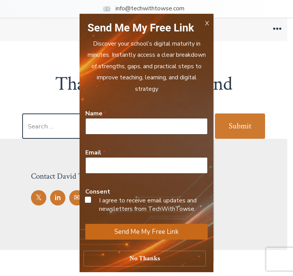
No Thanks (144, 258)
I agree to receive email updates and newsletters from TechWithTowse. (148, 204)
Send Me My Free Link (146, 231)
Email (95, 152)
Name (96, 113)
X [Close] (207, 22)
